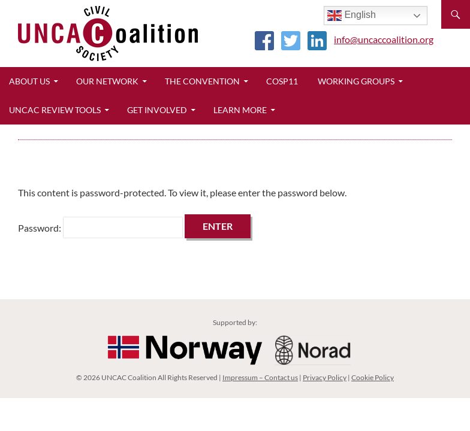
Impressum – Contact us (260, 377)
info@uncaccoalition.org (383, 39)
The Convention (202, 81)
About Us (29, 81)
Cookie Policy (372, 377)
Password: (100, 227)
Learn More (240, 110)
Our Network (107, 81)
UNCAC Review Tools (55, 110)
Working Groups (356, 81)
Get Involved (157, 110)
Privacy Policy (325, 377)
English (351, 15)
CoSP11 (282, 81)
